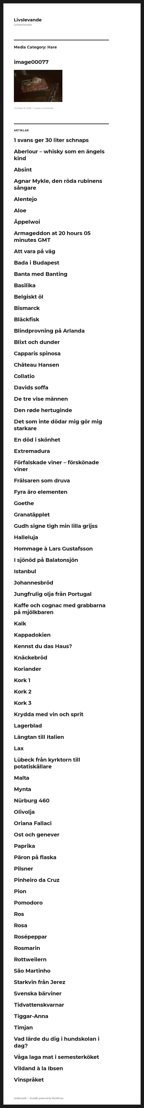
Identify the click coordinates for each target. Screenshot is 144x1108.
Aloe (20, 210)
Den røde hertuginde (43, 410)
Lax (19, 748)
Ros (19, 914)
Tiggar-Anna (31, 1016)
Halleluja (26, 537)
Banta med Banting (40, 274)
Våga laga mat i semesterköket (56, 1057)
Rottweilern (30, 959)
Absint (23, 169)
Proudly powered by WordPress (46, 1098)
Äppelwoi (27, 222)
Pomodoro (28, 902)
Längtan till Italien (39, 737)
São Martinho (32, 970)
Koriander (27, 669)
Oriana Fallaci (33, 823)
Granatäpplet (32, 514)
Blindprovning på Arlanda (49, 330)
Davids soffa (31, 387)
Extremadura (32, 451)
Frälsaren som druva (42, 480)
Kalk (20, 623)
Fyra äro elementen (40, 492)
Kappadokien (32, 635)
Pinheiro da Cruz (36, 880)
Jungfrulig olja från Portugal (53, 594)
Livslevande (28, 20)
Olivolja (24, 812)
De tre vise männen (41, 399)
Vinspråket (29, 1079)
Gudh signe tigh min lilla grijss (56, 526)
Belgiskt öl (28, 296)
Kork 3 (22, 703)
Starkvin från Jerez (39, 982)
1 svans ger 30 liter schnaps (51, 140)
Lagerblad (28, 725)
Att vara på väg (34, 251)
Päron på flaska (35, 857)
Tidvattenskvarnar (39, 1004)
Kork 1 (22, 680)
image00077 (31, 62)
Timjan (23, 1027)
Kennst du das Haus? (43, 646)
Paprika (24, 846)
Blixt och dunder (37, 342)
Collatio (24, 376)
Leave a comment (43, 108)
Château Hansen (36, 364)
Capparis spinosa (37, 353)
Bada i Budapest (36, 262)
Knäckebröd (30, 657)
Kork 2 (22, 691)
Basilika (25, 285)
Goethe (24, 503)
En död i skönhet (37, 439)
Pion (20, 891)
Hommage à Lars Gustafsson (53, 548)
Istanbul (25, 571)
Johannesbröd (33, 582)
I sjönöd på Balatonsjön (46, 560)
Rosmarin (27, 948)
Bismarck (27, 308)
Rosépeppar (30, 936)
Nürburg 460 (31, 800)
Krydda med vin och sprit (48, 714)
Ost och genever (36, 834)
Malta (21, 778)
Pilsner (23, 868)
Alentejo (25, 199)
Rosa (20, 925)
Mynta (22, 789)
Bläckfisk (26, 319)
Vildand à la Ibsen (38, 1068)
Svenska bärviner (38, 993)
